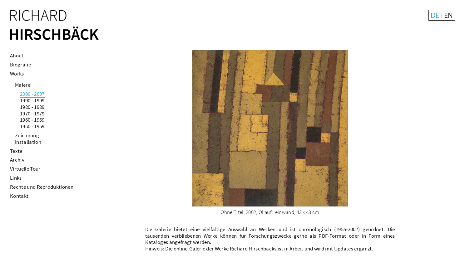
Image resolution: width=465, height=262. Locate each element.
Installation (28, 141)
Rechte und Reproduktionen (41, 186)
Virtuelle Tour (25, 168)
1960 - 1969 (32, 119)
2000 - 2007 (32, 93)
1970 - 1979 (32, 113)
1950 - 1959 (32, 126)
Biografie (20, 64)
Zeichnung (27, 135)
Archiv (17, 159)
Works (17, 73)
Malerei (23, 84)
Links (16, 177)
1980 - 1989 (32, 107)
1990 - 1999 (32, 100)
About (17, 55)
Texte (16, 151)
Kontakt (19, 195)
